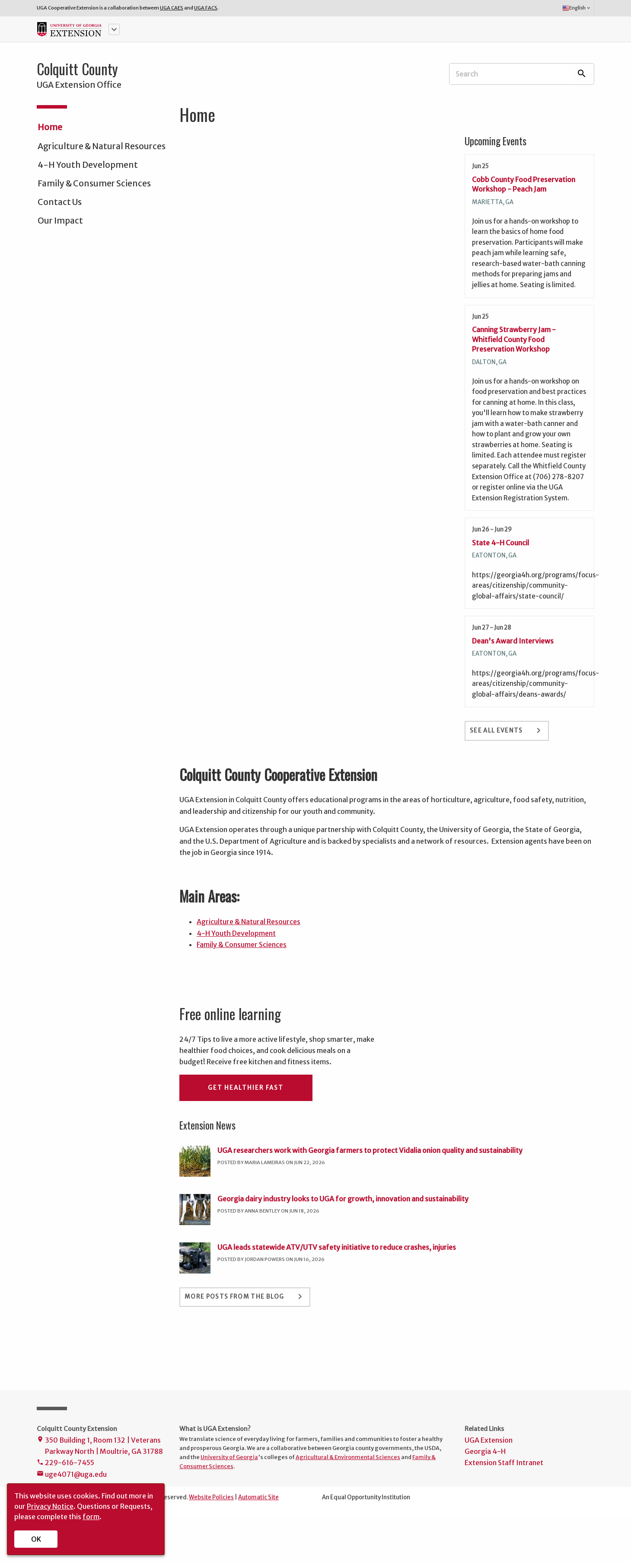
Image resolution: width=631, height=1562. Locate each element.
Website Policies (211, 1497)
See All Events (507, 730)
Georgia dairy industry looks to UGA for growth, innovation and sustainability (342, 1198)
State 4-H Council (500, 542)
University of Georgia (229, 1456)
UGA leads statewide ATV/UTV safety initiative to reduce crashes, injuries (336, 1247)
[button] (114, 29)
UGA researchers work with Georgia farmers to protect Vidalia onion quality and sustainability (370, 1150)
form (91, 1516)
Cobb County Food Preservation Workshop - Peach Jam (523, 184)
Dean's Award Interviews (513, 641)
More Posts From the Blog (245, 1296)
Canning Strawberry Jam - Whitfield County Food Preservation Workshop (514, 339)
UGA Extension (489, 1440)
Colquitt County (77, 69)
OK (36, 1539)
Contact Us (60, 202)
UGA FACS (205, 8)
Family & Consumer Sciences (94, 183)
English (576, 8)
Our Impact (60, 220)
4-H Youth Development (88, 165)
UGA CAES (171, 8)
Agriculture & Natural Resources (102, 146)
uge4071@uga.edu (72, 1475)
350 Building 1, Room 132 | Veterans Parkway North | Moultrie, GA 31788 (100, 1446)
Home (50, 127)
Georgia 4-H (485, 1451)
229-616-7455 (65, 1463)
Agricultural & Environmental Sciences (348, 1456)
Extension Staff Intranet (504, 1462)
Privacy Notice (50, 1506)
